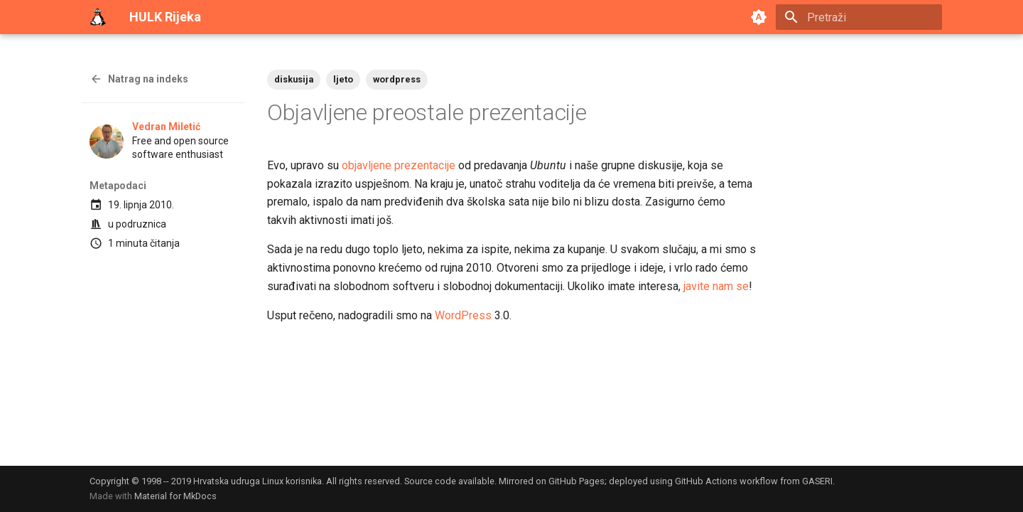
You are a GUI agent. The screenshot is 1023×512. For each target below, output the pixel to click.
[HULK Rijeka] (98, 17)
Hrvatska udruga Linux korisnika (257, 481)
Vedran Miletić (166, 126)
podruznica (141, 224)
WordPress (463, 315)
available (476, 481)
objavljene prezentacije (398, 165)
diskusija (293, 79)
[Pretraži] (859, 17)
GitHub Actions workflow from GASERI (754, 481)
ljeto (343, 79)
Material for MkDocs (175, 496)
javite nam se (716, 286)
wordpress (397, 79)
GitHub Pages (576, 481)
